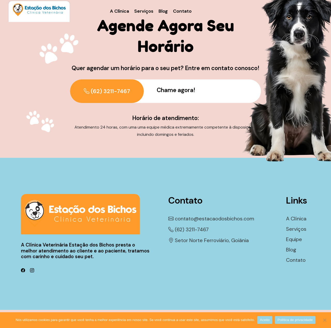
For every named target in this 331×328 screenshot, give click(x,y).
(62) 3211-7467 (107, 91)
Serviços (143, 11)
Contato (182, 11)
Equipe (294, 239)
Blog (163, 11)
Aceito (265, 320)
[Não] (324, 320)
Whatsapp (303, 11)
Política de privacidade (295, 320)
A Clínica (119, 11)
